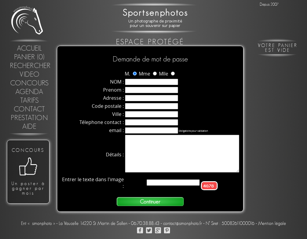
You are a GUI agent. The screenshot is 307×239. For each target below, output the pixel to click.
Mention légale (272, 224)
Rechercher (30, 65)
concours (29, 83)
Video (29, 74)
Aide (29, 126)
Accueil (29, 48)
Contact (29, 109)
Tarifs (29, 100)
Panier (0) (29, 57)
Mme (144, 73)
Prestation (29, 118)
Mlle (163, 73)
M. (127, 73)
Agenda (29, 92)
